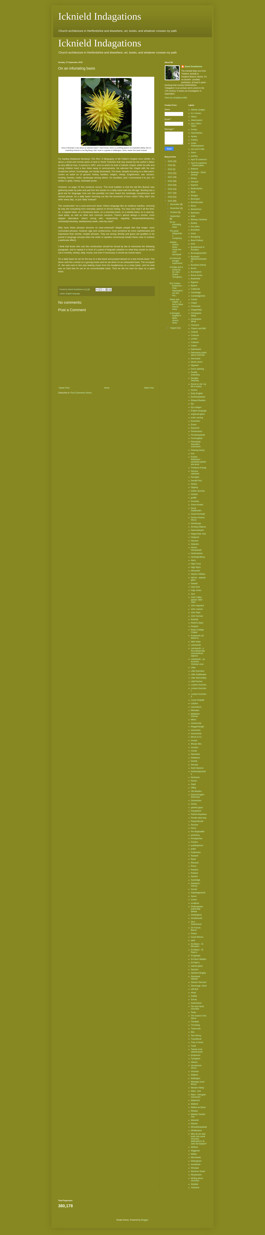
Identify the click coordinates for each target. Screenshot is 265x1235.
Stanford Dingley (198, 973)
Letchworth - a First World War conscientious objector (198, 652)
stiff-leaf (194, 989)
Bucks (194, 268)
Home (107, 388)
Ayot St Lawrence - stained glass (199, 164)
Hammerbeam (197, 530)
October (174, 212)
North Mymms (197, 768)
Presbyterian (196, 838)
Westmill (195, 1120)
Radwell (194, 856)
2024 (170, 165)
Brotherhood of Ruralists (197, 248)
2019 (170, 185)
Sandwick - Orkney (196, 884)
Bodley (194, 223)
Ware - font (196, 1091)
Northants (195, 777)
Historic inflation (198, 574)
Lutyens (194, 703)
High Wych (196, 567)
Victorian (195, 1071)
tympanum (195, 1055)
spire (193, 940)
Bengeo (194, 195)
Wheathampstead (199, 1127)
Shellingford (196, 915)
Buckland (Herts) (198, 265)
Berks (193, 206)
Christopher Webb (196, 314)
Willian (194, 1154)
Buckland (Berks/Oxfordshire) (199, 259)
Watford (194, 1104)
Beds (193, 192)
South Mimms (197, 937)
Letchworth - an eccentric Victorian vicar (198, 661)
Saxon (194, 896)
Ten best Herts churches (197, 1007)
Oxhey (194, 804)
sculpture (195, 903)
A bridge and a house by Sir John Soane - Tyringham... (176, 273)
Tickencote (196, 1028)
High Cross (196, 564)
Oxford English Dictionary (197, 795)
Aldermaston (196, 120)
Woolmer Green (198, 1171)
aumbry (194, 156)
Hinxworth (195, 571)
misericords (196, 723)
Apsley (194, 136)
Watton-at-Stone (198, 1107)
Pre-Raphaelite (197, 831)
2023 (170, 169)
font (192, 453)
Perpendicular (197, 821)
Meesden (195, 710)
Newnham (195, 754)
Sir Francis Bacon (196, 929)
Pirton (193, 828)
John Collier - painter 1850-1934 (197, 599)
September (175, 216)
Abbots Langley (198, 110)
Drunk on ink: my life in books (198, 385)
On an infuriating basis (175, 224)
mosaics (194, 747)
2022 (170, 173)
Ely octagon (196, 407)
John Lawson (197, 609)
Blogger (144, 1220)
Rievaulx (195, 863)
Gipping (194, 487)
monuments (196, 733)
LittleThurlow (196, 681)
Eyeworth (195, 428)
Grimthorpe (196, 523)
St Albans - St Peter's (197, 951)
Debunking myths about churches (199, 353)
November (175, 208)
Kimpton (194, 626)
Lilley (193, 667)
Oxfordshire (196, 800)
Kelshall (194, 619)
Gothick (194, 494)
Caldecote (195, 289)
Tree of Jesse (197, 1042)
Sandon (194, 876)
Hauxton (195, 541)
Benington (195, 199)
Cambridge (196, 292)
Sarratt (194, 889)
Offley (193, 788)
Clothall (194, 332)
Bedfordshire (196, 188)
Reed (193, 859)
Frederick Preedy (198, 468)
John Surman (197, 616)
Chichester (196, 306)
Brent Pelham (197, 240)
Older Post (149, 388)
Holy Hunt (195, 587)
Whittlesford (196, 1130)
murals (194, 751)
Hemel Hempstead (196, 548)
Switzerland (196, 1003)
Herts (193, 560)
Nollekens (195, 758)
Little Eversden (197, 671)
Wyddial (194, 1184)
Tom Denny (196, 1035)
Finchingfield (196, 438)
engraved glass (198, 414)
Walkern (194, 1075)
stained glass (197, 966)
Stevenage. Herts (199, 986)
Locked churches (198, 685)
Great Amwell (197, 504)
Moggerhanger (197, 726)
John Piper (196, 612)
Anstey (194, 129)
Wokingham (196, 1161)
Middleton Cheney (195, 715)
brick (193, 244)
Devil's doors (196, 362)
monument (196, 730)
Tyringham (195, 1058)
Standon (195, 969)
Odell (193, 784)
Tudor (193, 1046)
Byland (194, 285)
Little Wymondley (198, 678)
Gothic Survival (198, 491)
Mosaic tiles (196, 744)
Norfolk (194, 761)
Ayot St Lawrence (199, 159)
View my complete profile (176, 97)
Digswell (195, 365)
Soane (194, 933)
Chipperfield (196, 310)
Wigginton (195, 1151)
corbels (194, 339)
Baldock (194, 169)
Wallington (195, 1078)
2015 (170, 201)
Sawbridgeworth (198, 893)
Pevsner (194, 825)
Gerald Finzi (196, 480)
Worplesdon (196, 1175)
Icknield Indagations (99, 16)
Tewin (193, 1012)
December (175, 204)
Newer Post (64, 388)
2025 (170, 161)
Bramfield (195, 230)
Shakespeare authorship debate (197, 909)
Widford (194, 1147)
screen (194, 899)
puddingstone (197, 845)
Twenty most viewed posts (197, 1050)
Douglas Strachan (195, 379)
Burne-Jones (196, 275)
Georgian (195, 477)
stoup (193, 992)
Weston (194, 1123)
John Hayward (197, 605)
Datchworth (196, 349)
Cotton (194, 346)
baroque (194, 181)
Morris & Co (196, 737)
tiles (193, 1032)
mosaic (194, 740)
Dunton (194, 390)
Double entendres (195, 373)
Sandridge (195, 880)
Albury (194, 116)
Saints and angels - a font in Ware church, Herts (176, 304)
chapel (194, 303)
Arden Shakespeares (197, 144)
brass (193, 233)
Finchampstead (198, 435)
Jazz (193, 594)
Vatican (194, 1062)
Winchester (196, 1157)
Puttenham (196, 852)
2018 (170, 189)
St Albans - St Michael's (197, 945)
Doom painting (197, 369)
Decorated (195, 358)
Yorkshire (195, 1187)
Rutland (194, 873)
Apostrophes (196, 133)
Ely (192, 404)
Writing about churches (197, 1179)
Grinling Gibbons (198, 527)
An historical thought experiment (176, 260)
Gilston (194, 484)
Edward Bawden (198, 400)
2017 (170, 193)
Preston (194, 842)
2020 (170, 181)
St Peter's (195, 962)
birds (193, 216)
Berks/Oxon (196, 209)
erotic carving (197, 417)
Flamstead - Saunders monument (196, 444)
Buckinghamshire (199, 253)
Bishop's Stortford (199, 219)
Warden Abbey (197, 1088)
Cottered (195, 342)
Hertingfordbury (198, 557)
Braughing (195, 237)
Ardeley (194, 140)
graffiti (193, 498)
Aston (193, 152)
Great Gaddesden (196, 509)
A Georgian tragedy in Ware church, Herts (175, 318)
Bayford (194, 185)
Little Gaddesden (198, 674)
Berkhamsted (197, 202)
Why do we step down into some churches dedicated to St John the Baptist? (199, 1139)
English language (73, 294)
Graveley (195, 501)
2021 (170, 177)
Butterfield (195, 278)
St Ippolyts (195, 955)
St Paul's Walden (198, 959)
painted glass (197, 807)
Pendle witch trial (198, 818)
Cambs (194, 299)
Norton (194, 781)
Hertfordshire (197, 553)
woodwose (196, 1164)
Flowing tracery (198, 450)
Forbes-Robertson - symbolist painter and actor (198, 460)
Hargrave (195, 537)
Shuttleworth (196, 918)
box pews (195, 226)
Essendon (195, 421)
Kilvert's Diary (197, 623)
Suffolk (194, 996)
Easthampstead (198, 397)
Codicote (195, 335)
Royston (194, 869)
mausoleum (196, 707)
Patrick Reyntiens (199, 814)
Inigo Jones (196, 590)
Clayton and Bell (198, 328)
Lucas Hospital (197, 700)
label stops (196, 641)
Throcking (195, 1025)
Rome (193, 866)
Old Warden (196, 791)
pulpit (193, 849)
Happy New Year (198, 534)
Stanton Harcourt (198, 982)
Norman (194, 765)
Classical (195, 325)
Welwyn (194, 1111)
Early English (197, 393)
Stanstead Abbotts (195, 977)
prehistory (195, 835)
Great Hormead (198, 514)
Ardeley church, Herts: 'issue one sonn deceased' (175, 248)
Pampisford (196, 811)
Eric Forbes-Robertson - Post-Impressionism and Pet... (176, 289)
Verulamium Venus (196, 1066)
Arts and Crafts (197, 149)
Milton (193, 719)
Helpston (195, 544)
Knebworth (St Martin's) (197, 637)
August (173, 328)
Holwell (194, 583)
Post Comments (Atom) (81, 393)
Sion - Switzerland (196, 923)
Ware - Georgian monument (198, 1095)
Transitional (196, 1039)
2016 (170, 197)
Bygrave (194, 282)
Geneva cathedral (195, 472)
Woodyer (195, 1168)
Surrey (194, 999)
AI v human (196, 113)
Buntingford (196, 272)
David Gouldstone (193, 66)
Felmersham (196, 431)
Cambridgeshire (198, 296)
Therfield (195, 1022)
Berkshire (195, 213)
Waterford (195, 1100)
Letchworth (196, 645)
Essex (194, 424)
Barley (194, 178)
